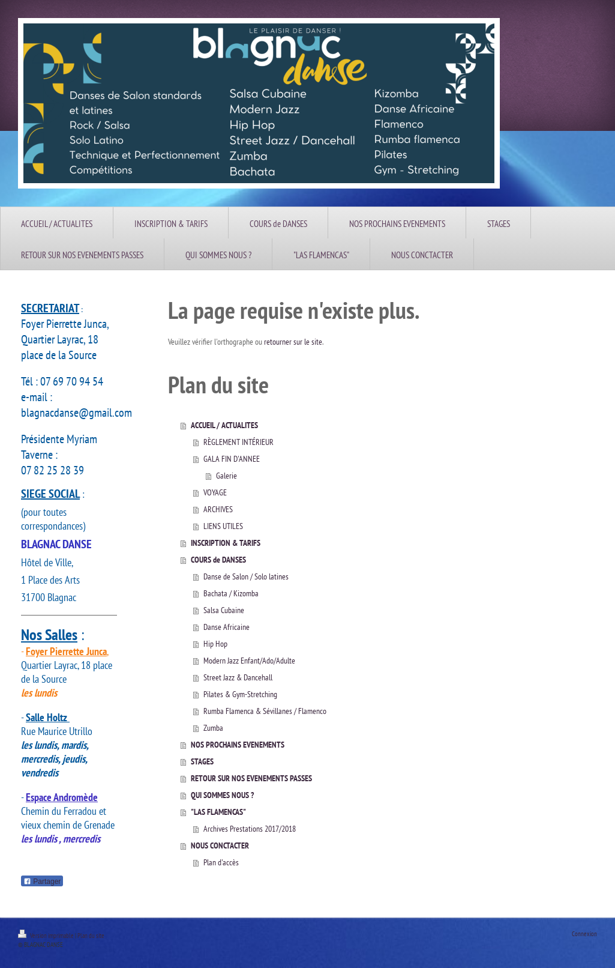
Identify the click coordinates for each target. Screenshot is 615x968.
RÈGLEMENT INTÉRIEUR (238, 442)
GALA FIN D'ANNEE (231, 458)
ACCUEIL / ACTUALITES (224, 425)
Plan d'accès (221, 862)
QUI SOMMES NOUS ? (222, 795)
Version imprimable (46, 935)
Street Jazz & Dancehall (237, 677)
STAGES (202, 761)
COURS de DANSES (218, 559)
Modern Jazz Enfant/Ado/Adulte (249, 660)
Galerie (226, 475)
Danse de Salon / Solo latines (246, 576)
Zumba (213, 727)
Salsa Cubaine (223, 610)
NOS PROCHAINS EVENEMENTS (237, 744)
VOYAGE (215, 492)
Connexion (584, 934)
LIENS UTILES (223, 526)
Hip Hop (215, 643)
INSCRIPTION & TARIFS (225, 542)
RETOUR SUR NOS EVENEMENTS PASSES (251, 778)
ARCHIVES (218, 509)
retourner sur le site (293, 341)
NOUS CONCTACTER (220, 845)
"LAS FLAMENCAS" (218, 811)
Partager (42, 881)
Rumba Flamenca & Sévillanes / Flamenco (264, 711)
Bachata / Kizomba (231, 593)
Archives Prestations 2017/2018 (249, 828)
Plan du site (90, 935)
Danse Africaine (226, 627)
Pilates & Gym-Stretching (240, 694)
